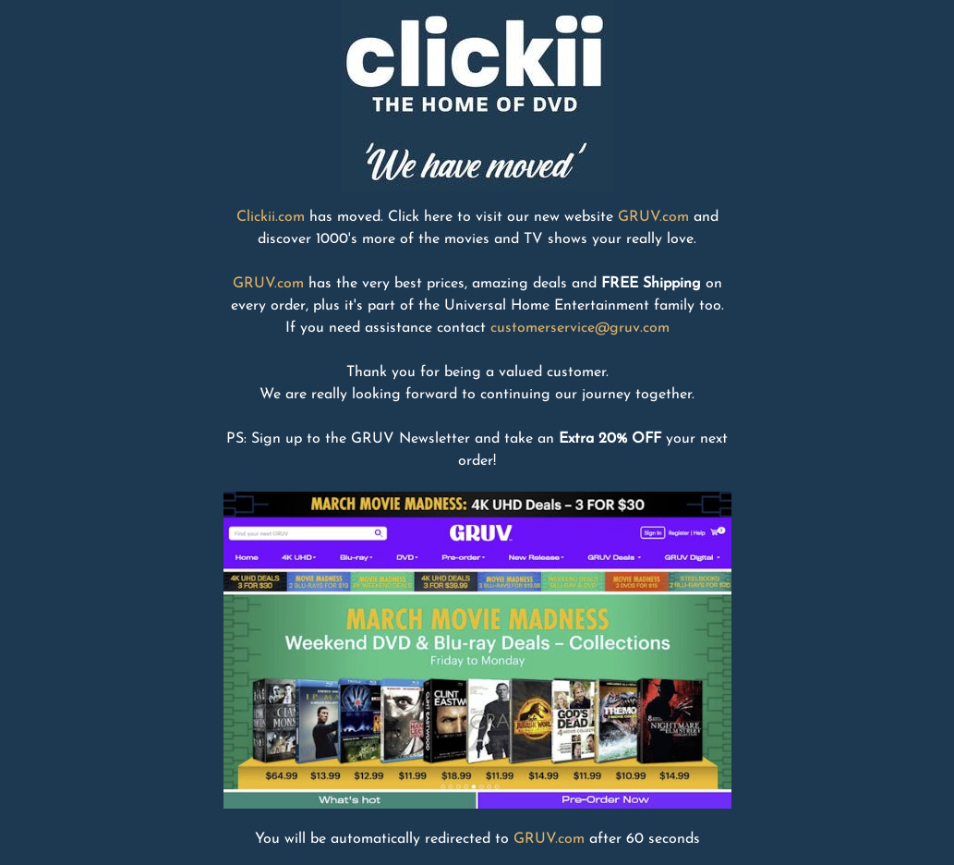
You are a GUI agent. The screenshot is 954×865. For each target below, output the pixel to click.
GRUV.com (653, 217)
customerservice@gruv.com (580, 328)
